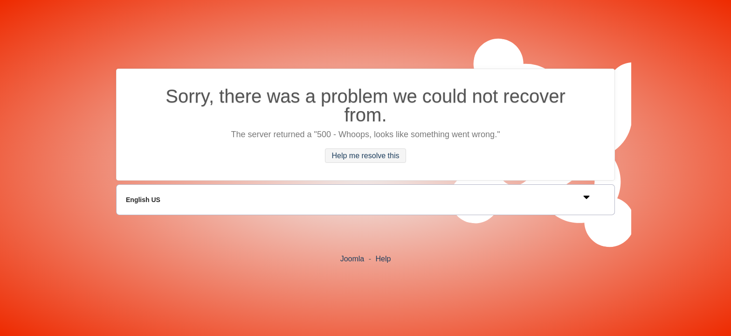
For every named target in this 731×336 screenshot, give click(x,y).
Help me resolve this (366, 156)
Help (383, 259)
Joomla (352, 259)
